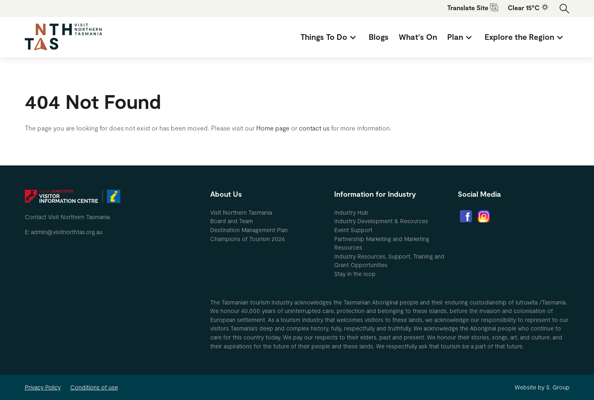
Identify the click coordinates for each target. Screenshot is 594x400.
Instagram (484, 216)
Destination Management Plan (249, 229)
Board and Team (231, 220)
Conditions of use (94, 387)
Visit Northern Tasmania (241, 212)
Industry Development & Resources (381, 220)
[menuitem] (329, 37)
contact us (314, 128)
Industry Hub (351, 212)
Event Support (353, 229)
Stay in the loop (355, 273)
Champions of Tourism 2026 (247, 238)
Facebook (466, 216)
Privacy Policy (43, 387)
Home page (272, 128)
